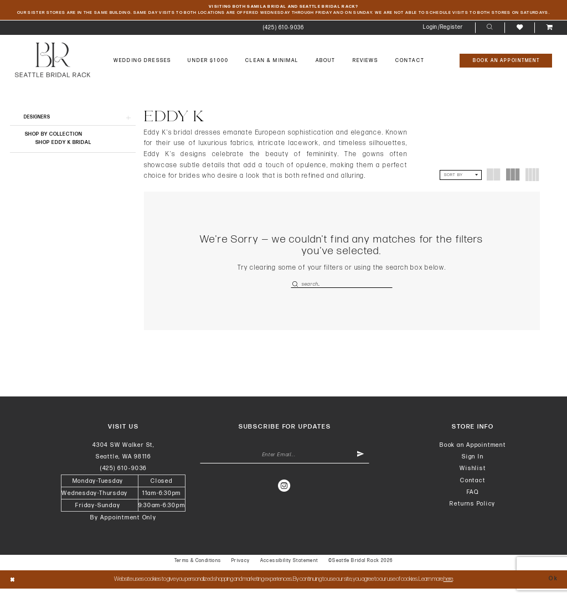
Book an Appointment (473, 454)
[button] (443, 35)
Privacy (240, 570)
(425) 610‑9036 (123, 477)
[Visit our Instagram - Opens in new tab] (284, 496)
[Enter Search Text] (342, 292)
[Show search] (489, 36)
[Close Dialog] (13, 588)
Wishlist (473, 477)
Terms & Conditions (197, 570)
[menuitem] (283, 35)
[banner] (52, 67)
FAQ (473, 501)
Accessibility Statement (289, 570)
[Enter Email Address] (285, 465)
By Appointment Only (123, 526)
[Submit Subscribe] (360, 465)
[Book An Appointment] (506, 69)
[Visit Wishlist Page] (519, 36)
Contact (472, 489)
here (448, 588)
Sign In (472, 466)
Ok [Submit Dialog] (553, 588)
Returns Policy (473, 513)
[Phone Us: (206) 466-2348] (283, 35)
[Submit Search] (296, 292)
